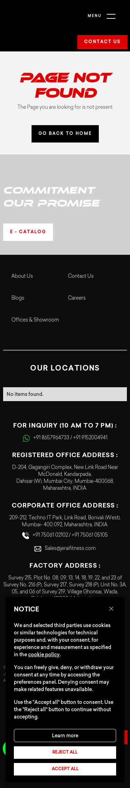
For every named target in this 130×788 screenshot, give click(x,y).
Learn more (65, 735)
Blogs (17, 298)
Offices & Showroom (35, 320)
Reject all (65, 752)
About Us (22, 276)
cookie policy (44, 654)
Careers (77, 298)
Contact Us (81, 276)
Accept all (65, 769)
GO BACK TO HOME (65, 134)
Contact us (102, 42)
